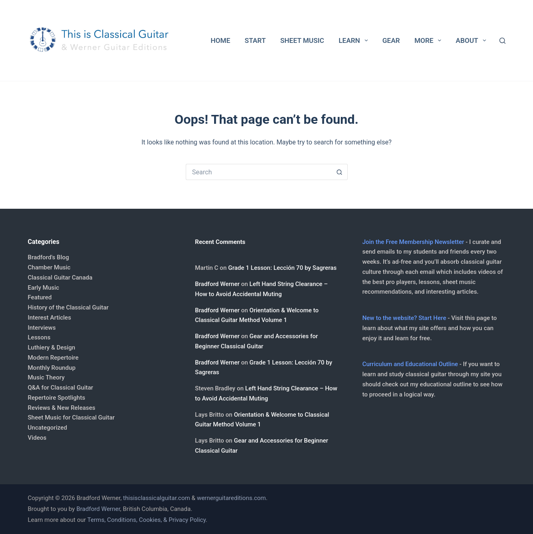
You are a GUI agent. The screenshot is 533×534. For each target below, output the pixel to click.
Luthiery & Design (51, 347)
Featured (40, 297)
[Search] (502, 41)
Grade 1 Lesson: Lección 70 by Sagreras (282, 267)
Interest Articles (49, 317)
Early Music (43, 287)
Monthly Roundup (52, 367)
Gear (391, 40)
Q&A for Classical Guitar (60, 387)
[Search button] (339, 172)
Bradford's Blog (48, 257)
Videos (37, 437)
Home (220, 40)
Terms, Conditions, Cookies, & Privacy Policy (146, 519)
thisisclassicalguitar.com (156, 498)
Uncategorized (47, 427)
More (429, 40)
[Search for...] (258, 172)
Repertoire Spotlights (56, 397)
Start (255, 40)
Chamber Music (49, 267)
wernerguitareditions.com (231, 498)
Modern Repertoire (53, 357)
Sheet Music (302, 40)
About (472, 40)
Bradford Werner (217, 284)
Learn (355, 40)
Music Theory (46, 377)
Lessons (39, 337)
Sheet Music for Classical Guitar (71, 417)
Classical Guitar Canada (60, 277)
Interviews (42, 327)
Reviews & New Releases (62, 407)
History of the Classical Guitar (68, 307)
